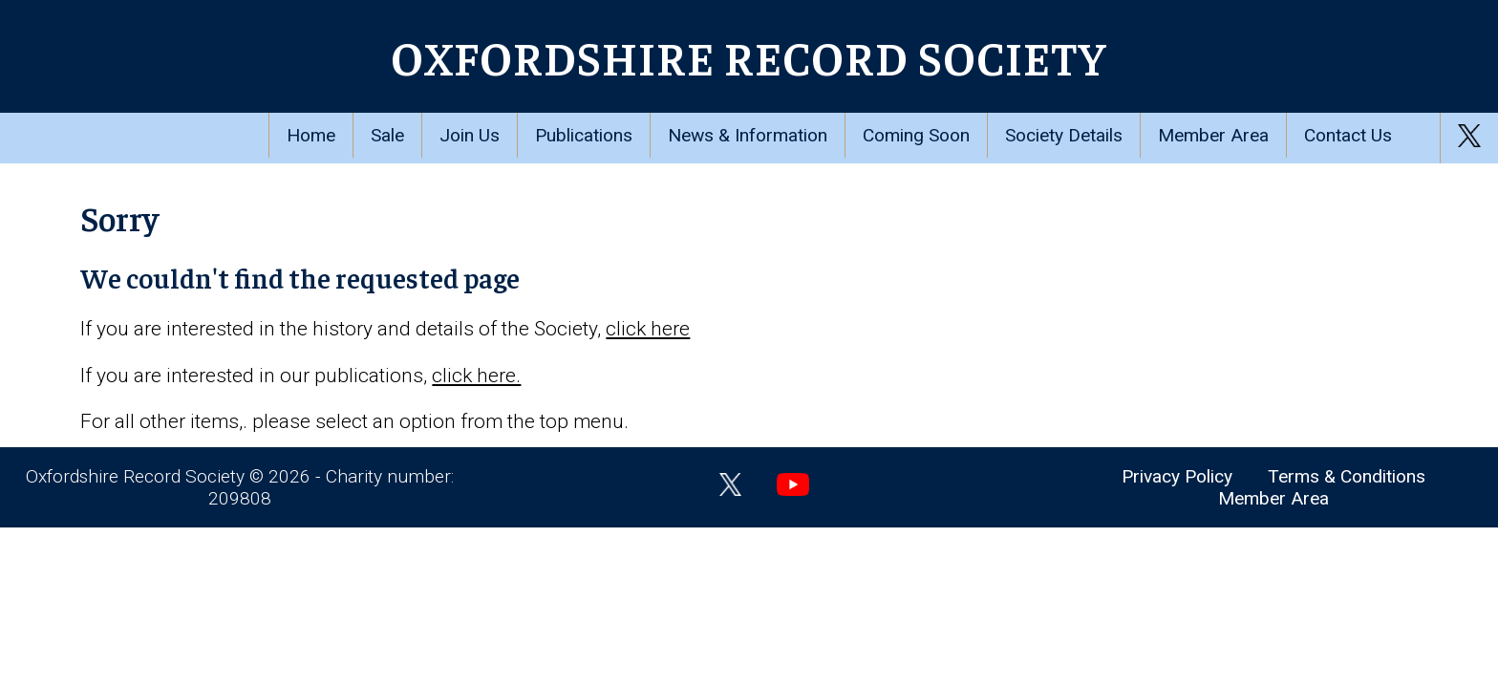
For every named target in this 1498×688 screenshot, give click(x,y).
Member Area (1213, 135)
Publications (583, 135)
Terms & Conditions (1346, 476)
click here (648, 328)
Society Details (1064, 135)
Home (311, 135)
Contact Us (1348, 135)
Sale (387, 135)
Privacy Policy (1177, 476)
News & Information (747, 135)
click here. (476, 375)
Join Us (469, 135)
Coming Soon (916, 135)
